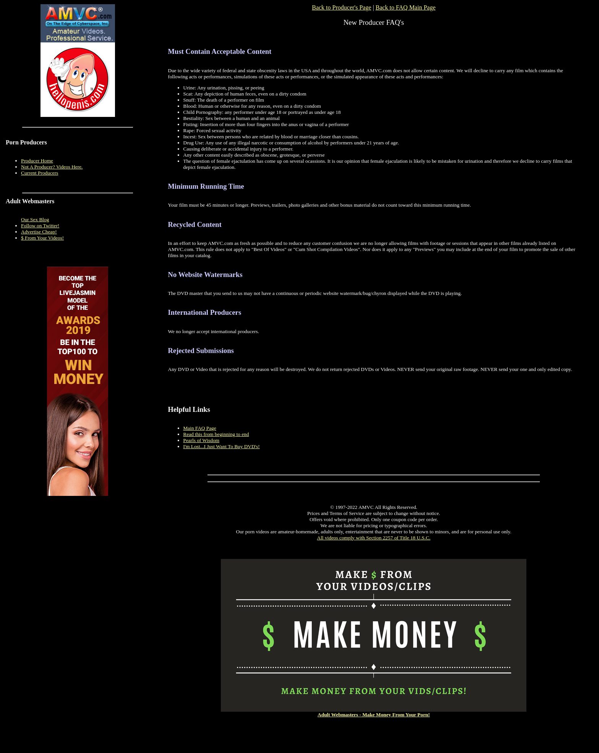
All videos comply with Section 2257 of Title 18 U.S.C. (374, 538)
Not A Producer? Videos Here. (52, 167)
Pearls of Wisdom (201, 440)
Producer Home (37, 161)
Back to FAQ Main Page (405, 7)
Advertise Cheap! (39, 232)
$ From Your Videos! (42, 238)
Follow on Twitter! (40, 225)
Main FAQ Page (199, 428)
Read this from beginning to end (216, 434)
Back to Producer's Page (341, 7)
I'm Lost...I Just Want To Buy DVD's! (221, 446)
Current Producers (39, 173)
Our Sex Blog (35, 219)
